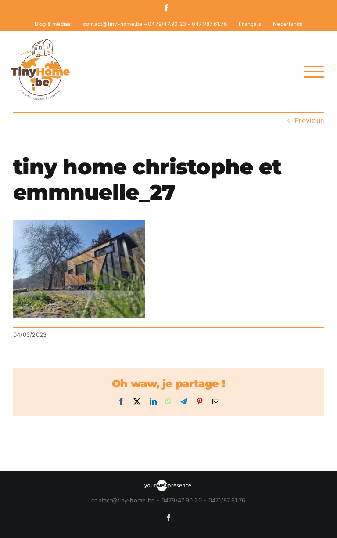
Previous (309, 120)
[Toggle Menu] (314, 72)
